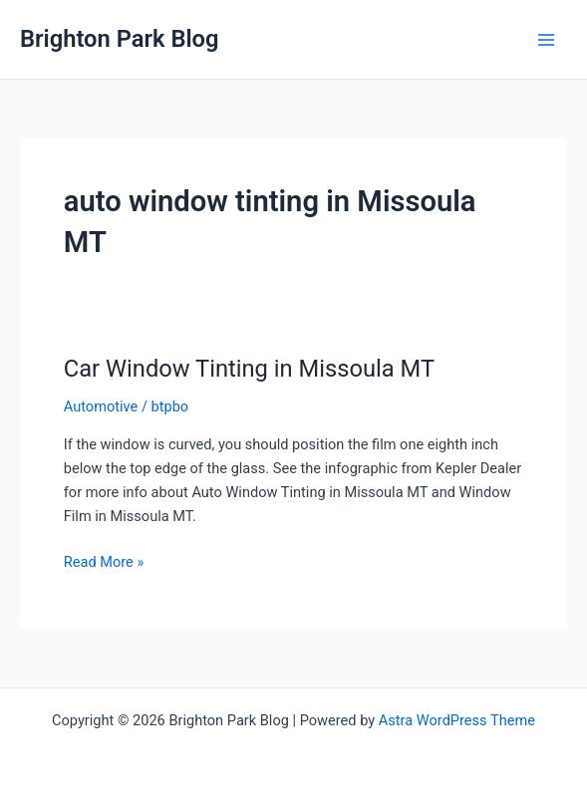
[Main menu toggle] (546, 40)
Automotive (101, 406)
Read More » (104, 562)
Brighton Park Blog (119, 39)
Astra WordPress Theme (457, 720)
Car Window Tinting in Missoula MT (249, 369)
